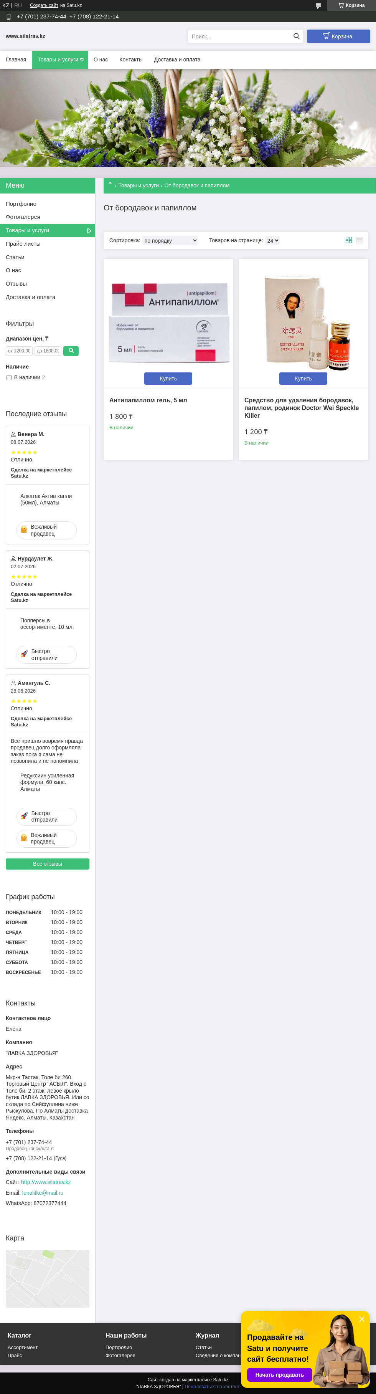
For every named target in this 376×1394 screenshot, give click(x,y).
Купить (168, 378)
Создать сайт (44, 5)
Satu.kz (220, 1379)
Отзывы (16, 283)
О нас (101, 59)
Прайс (15, 1355)
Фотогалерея (23, 216)
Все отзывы (47, 864)
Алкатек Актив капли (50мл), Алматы (46, 499)
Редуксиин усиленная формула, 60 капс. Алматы (47, 782)
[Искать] (296, 36)
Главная (16, 59)
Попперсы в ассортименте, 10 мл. (47, 623)
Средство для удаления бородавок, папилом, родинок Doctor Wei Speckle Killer (301, 408)
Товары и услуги (58, 59)
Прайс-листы (23, 243)
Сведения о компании (221, 1355)
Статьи (15, 257)
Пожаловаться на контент (212, 1386)
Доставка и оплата (177, 59)
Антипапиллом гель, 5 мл (148, 400)
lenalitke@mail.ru (43, 1193)
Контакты (130, 59)
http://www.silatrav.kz (46, 1182)
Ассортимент (23, 1347)
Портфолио (21, 203)
